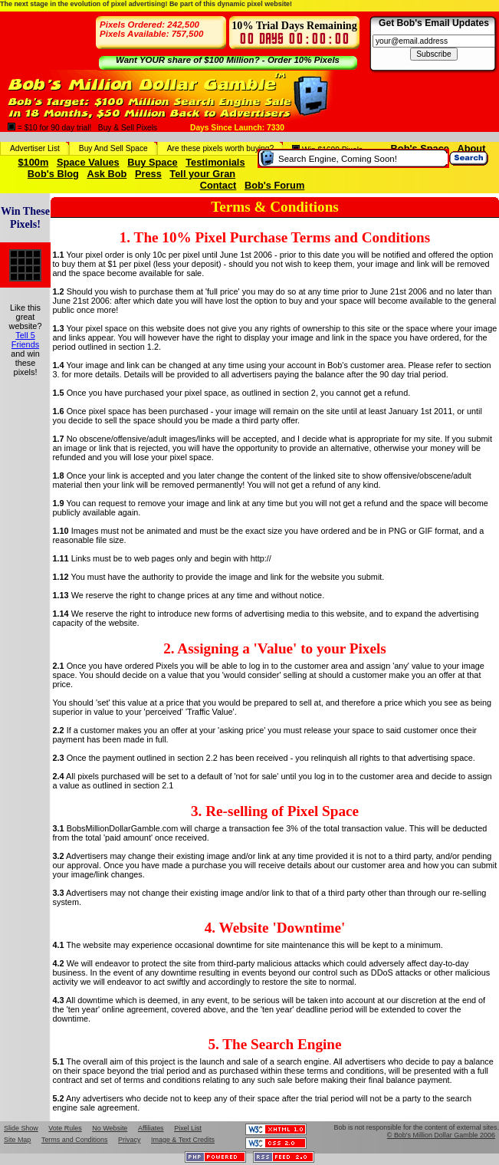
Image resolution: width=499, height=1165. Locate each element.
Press (148, 173)
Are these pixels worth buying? (220, 148)
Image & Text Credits (183, 1140)
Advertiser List (35, 148)
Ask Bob (106, 173)
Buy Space (152, 162)
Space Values (88, 162)
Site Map (17, 1140)
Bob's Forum (274, 185)
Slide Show (21, 1128)
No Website (109, 1128)
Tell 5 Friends (25, 340)
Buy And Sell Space (113, 148)
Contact (218, 185)
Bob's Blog (53, 173)
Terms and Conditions (74, 1140)
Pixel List (188, 1128)
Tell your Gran (202, 173)
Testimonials (215, 162)
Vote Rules (64, 1128)
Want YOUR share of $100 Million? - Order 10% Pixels (228, 59)
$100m (33, 162)
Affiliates (151, 1128)
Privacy (129, 1140)
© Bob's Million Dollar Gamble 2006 (441, 1135)
